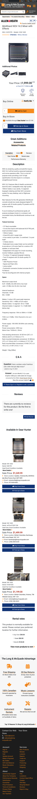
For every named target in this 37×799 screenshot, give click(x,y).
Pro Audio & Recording (17, 16)
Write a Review (22, 35)
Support (22, 761)
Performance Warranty (10, 778)
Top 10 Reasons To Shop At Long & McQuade (20, 724)
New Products (24, 749)
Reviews (22, 787)
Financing (23, 763)
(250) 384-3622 (14, 601)
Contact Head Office (26, 778)
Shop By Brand (24, 785)
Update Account (8, 756)
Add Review (29, 417)
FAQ (21, 774)
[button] (28, 5)
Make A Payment (8, 758)
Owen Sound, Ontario (26, 378)
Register (5, 752)
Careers (22, 780)
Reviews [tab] (29, 153)
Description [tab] (9, 153)
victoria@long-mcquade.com (18, 599)
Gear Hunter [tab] (13, 156)
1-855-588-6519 (8, 736)
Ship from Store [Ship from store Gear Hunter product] (18, 486)
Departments (6, 16)
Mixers (28, 16)
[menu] (34, 5)
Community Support (9, 774)
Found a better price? (28, 23)
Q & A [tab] (20, 153)
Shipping (23, 767)
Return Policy (7, 791)
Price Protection (8, 785)
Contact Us (4, 1)
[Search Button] (23, 12)
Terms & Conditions (9, 787)
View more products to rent (22, 647)
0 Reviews (13, 35)
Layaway (23, 765)
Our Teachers (7, 793)
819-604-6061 (13, 482)
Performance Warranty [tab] (18, 159)
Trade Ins (23, 758)
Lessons (22, 754)
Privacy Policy (7, 789)
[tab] (18, 142)
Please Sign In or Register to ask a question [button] (19, 384)
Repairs (22, 756)
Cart (4, 754)
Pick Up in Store (21, 126)
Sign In (5, 749)
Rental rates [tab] (25, 156)
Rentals (22, 752)
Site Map (23, 782)
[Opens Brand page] (9, 21)
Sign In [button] (22, 1)
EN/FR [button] (33, 1)
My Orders (6, 761)
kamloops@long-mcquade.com (19, 539)
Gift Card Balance (8, 763)
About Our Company (9, 776)
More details (7, 470)
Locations (23, 776)
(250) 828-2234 (14, 542)
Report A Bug (24, 789)
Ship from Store (18, 131)
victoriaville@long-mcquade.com (19, 480)
